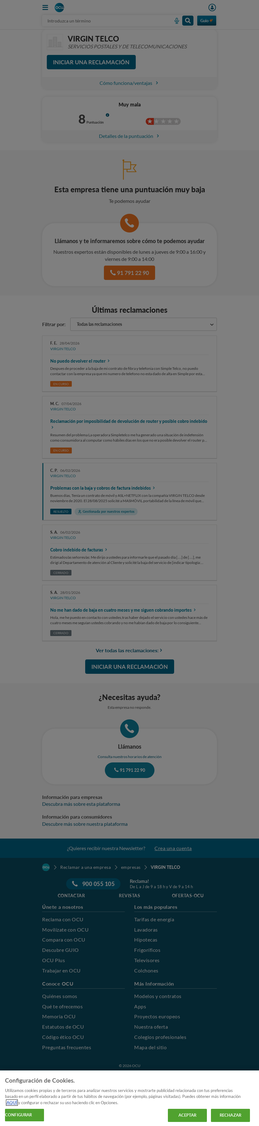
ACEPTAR (187, 1115)
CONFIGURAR (18, 1114)
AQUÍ (12, 1102)
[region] (129, 1098)
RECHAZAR (230, 1115)
